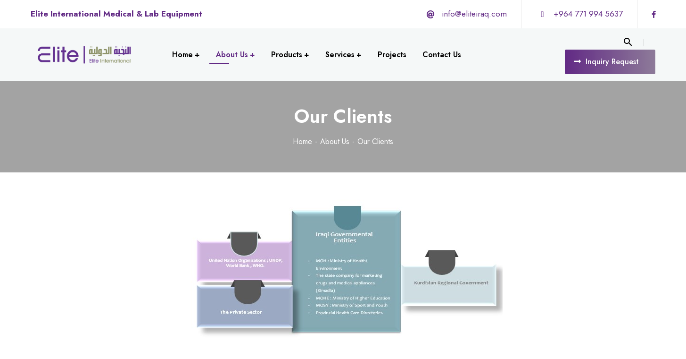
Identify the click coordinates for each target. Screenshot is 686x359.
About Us (334, 141)
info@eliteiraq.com (474, 13)
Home (302, 141)
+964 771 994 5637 (588, 13)
